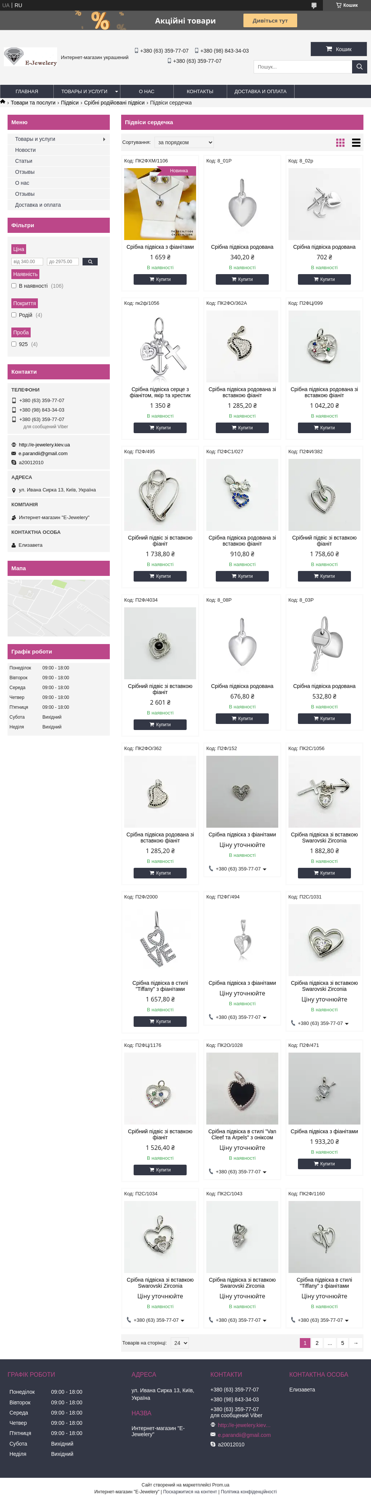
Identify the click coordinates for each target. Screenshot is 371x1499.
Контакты (200, 91)
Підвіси (70, 103)
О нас (146, 91)
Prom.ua (220, 1485)
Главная (27, 91)
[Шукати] (359, 66)
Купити (163, 279)
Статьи (23, 161)
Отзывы (24, 172)
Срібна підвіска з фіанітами (160, 247)
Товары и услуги (84, 91)
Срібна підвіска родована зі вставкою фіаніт (242, 392)
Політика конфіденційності (249, 1491)
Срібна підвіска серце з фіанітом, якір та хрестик (160, 392)
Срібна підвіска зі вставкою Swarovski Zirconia (324, 837)
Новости (25, 150)
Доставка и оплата (261, 91)
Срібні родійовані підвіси (114, 103)
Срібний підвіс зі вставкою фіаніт (160, 541)
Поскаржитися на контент (190, 1491)
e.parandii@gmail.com (43, 453)
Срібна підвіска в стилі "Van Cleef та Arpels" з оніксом (242, 1134)
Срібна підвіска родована (242, 247)
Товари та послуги (33, 103)
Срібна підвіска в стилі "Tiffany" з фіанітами (160, 986)
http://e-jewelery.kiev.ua (44, 445)
